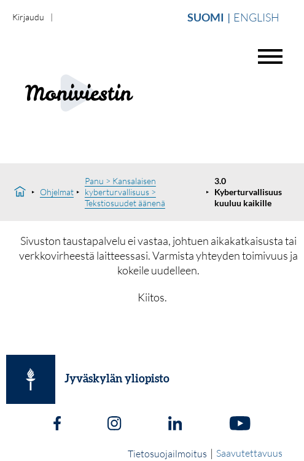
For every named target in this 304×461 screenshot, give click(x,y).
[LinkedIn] (175, 424)
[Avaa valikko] (270, 56)
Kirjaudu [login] (28, 17)
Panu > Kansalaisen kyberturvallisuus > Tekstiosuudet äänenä (125, 192)
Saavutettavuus (249, 453)
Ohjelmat (57, 192)
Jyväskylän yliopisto (117, 379)
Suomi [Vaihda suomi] (205, 17)
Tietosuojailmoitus (167, 453)
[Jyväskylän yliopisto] (30, 379)
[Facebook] (57, 424)
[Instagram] (114, 424)
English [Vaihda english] (256, 17)
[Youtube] (240, 424)
